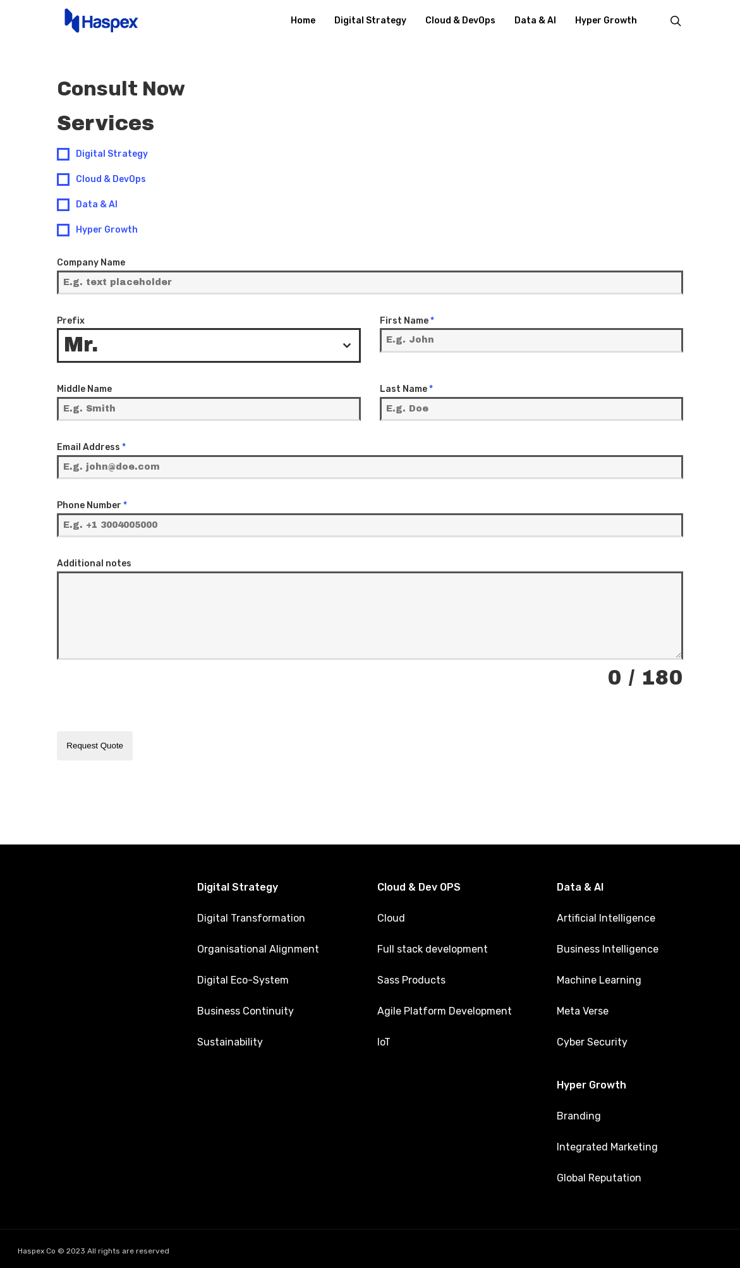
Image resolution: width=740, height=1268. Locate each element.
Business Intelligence (607, 947)
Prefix (71, 320)
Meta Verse (583, 1009)
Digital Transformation (251, 916)
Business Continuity (245, 1009)
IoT (384, 1039)
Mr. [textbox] (81, 345)
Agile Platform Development (444, 1009)
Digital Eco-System (243, 978)
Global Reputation (599, 1175)
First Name (407, 320)
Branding (579, 1113)
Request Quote (94, 745)
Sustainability (230, 1039)
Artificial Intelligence (606, 916)
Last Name (406, 389)
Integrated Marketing (607, 1144)
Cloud (391, 916)
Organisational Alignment (258, 947)
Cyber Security (592, 1039)
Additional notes (94, 563)
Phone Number (92, 505)
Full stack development (432, 947)
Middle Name (84, 389)
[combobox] (208, 345)
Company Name (91, 262)
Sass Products (411, 978)
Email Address (91, 447)
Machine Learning (599, 978)
